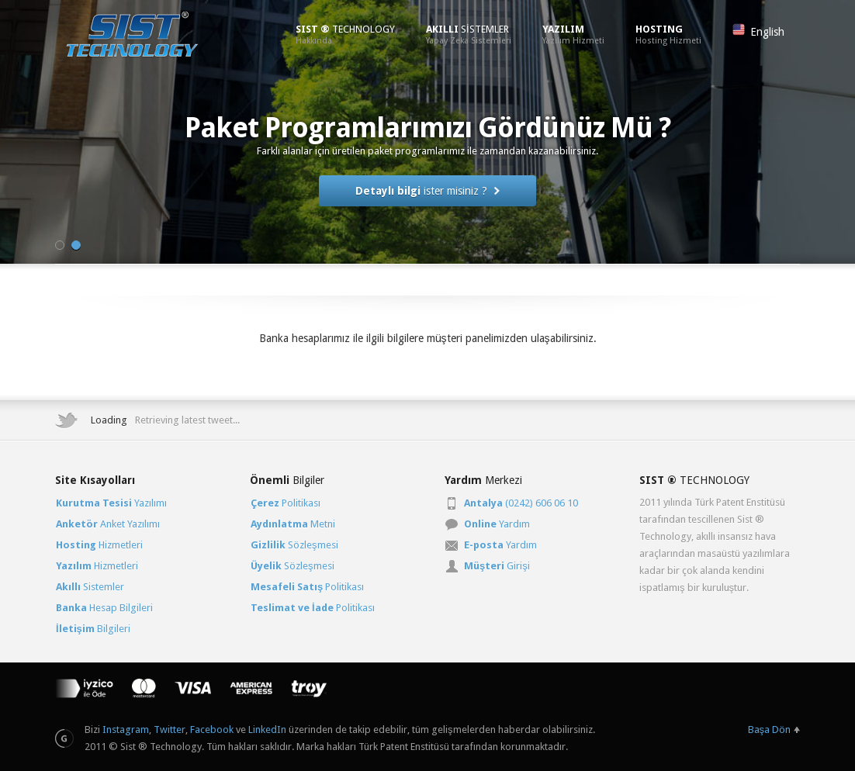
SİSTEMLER (468, 34)
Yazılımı (111, 503)
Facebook (212, 729)
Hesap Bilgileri (104, 608)
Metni (293, 524)
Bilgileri (93, 628)
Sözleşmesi (294, 545)
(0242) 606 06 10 (521, 503)
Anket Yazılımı (108, 524)
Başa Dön (769, 729)
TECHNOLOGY (345, 34)
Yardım (497, 524)
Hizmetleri (99, 545)
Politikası (285, 503)
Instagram (125, 729)
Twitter (169, 729)
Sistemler (90, 587)
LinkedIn (267, 729)
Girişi (497, 566)
